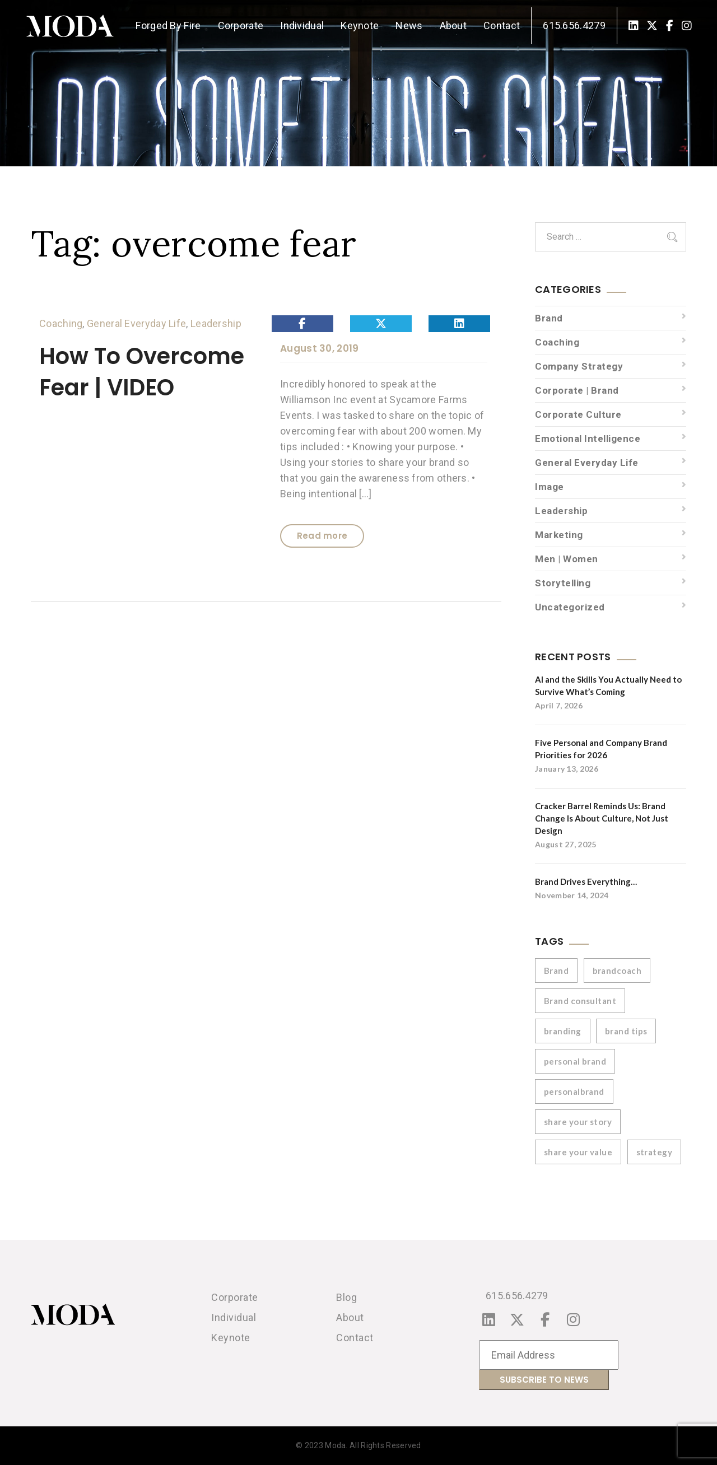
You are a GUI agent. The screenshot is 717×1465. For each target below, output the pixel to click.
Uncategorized (570, 607)
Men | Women (566, 558)
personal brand (575, 1061)
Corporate (241, 25)
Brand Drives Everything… (586, 881)
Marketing (559, 534)
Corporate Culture (578, 414)
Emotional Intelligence (587, 438)
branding (562, 1031)
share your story (578, 1122)
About (453, 25)
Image (549, 486)
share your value (578, 1152)
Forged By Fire (168, 25)
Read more (322, 536)
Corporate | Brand (577, 390)
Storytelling (562, 583)
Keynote (360, 25)
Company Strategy (579, 366)
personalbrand (574, 1091)
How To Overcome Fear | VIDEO (141, 371)
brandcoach (617, 970)
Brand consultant (580, 1001)
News (408, 25)
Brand (549, 318)
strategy (654, 1152)
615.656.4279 (574, 25)
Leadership (215, 323)
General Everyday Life (136, 323)
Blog (346, 1297)
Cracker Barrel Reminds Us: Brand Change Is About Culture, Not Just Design (601, 818)
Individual (302, 25)
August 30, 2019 (319, 348)
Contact (501, 25)
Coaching (60, 323)
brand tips (626, 1031)
